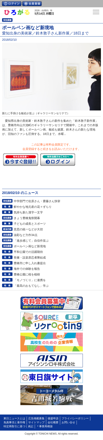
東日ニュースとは (14, 418)
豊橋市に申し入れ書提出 (30, 263)
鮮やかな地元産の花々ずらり (33, 206)
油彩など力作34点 (25, 235)
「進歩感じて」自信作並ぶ (31, 240)
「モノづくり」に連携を (30, 280)
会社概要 (53, 422)
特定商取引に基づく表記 (18, 426)
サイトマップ (36, 422)
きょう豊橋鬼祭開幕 (27, 218)
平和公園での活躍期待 (28, 252)
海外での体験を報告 (27, 268)
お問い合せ (68, 422)
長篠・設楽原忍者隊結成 (30, 257)
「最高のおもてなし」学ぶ (31, 285)
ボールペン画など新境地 (30, 246)
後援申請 (53, 418)
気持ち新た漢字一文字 (28, 212)
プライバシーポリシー (75, 418)
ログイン (11, 3)
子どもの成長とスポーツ (30, 223)
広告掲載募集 (36, 418)
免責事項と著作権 (14, 422)
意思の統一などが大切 (28, 229)
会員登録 (32, 3)
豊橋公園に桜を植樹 (27, 274)
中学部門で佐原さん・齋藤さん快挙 (37, 201)
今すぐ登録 (20, 159)
